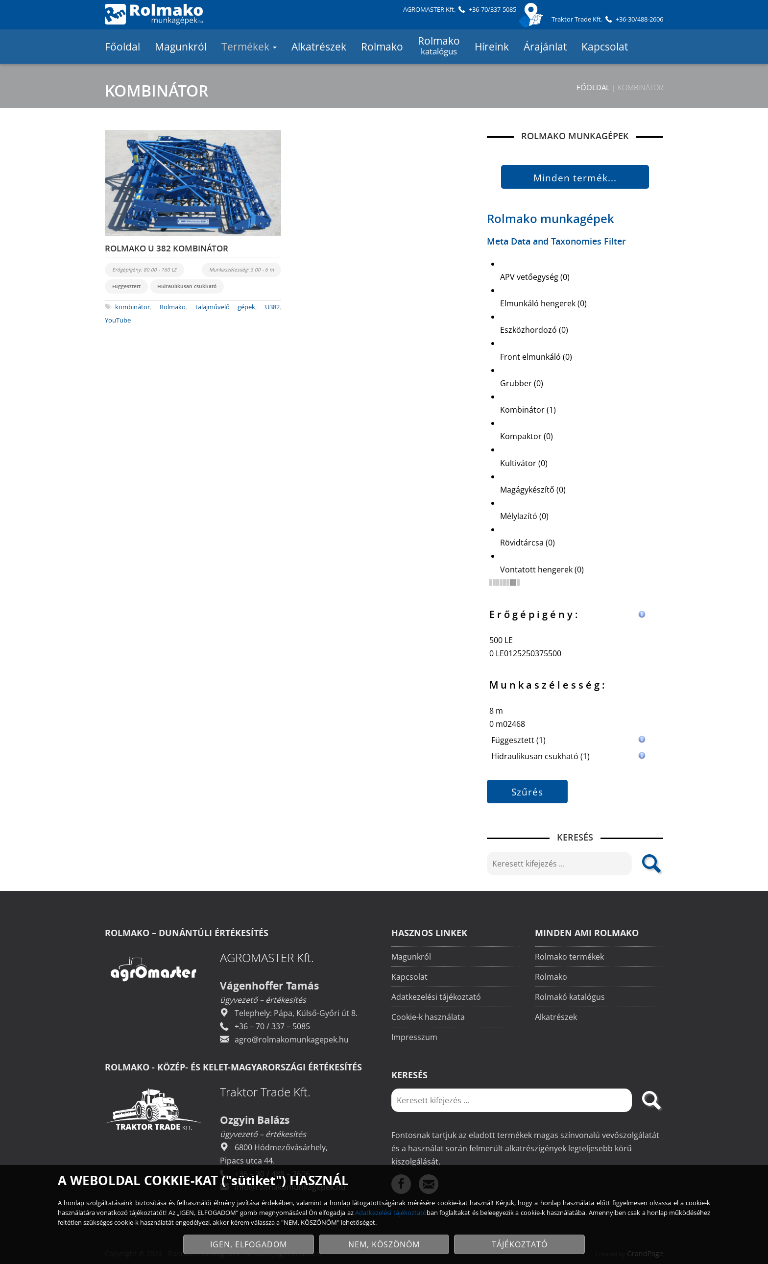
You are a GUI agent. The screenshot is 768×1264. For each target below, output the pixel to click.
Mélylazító (524, 516)
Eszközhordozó (534, 329)
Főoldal (122, 46)
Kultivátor (524, 463)
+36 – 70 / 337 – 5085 (272, 1027)
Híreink (492, 46)
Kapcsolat (604, 46)
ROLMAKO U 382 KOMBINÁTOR (166, 248)
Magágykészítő (533, 489)
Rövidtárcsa (527, 542)
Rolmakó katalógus (570, 997)
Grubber (521, 383)
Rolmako (382, 46)
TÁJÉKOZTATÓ (520, 1244)
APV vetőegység (535, 277)
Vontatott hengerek (542, 569)
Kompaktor (526, 436)
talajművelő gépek (225, 306)
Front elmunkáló (536, 356)
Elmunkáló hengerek (543, 303)
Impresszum (414, 1038)
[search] (650, 863)
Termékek (249, 46)
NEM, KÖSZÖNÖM (384, 1244)
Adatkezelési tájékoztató (436, 997)
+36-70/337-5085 (492, 9)
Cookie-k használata (428, 1018)
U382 (272, 306)
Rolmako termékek (569, 957)
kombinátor (132, 306)
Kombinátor (528, 409)
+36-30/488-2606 (639, 19)
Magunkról (181, 46)
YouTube (118, 320)
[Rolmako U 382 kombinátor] (193, 183)
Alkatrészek (318, 46)
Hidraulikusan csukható (567, 756)
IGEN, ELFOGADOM (248, 1244)
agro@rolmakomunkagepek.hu (292, 1040)
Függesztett (567, 740)
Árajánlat (545, 46)
